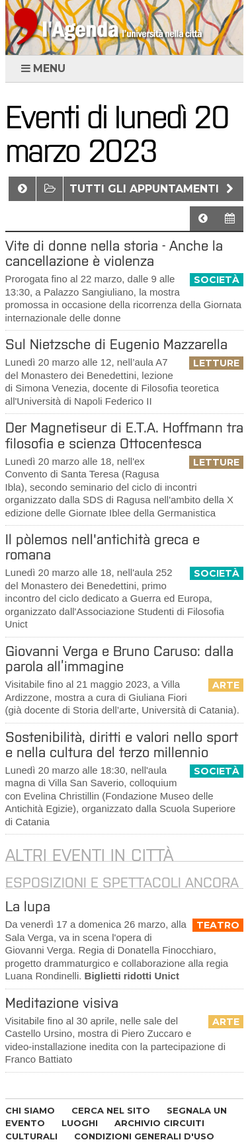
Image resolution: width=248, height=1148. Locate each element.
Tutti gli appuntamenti (153, 189)
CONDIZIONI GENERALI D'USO (144, 1136)
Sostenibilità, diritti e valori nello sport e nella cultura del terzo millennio (121, 744)
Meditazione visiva (61, 1003)
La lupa (27, 906)
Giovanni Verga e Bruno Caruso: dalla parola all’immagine (119, 659)
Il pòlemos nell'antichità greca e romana (102, 547)
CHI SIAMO (30, 1110)
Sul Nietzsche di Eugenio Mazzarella (116, 344)
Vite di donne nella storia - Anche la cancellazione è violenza (114, 253)
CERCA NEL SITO (110, 1110)
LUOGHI (80, 1123)
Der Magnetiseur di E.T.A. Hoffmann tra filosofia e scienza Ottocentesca (124, 435)
